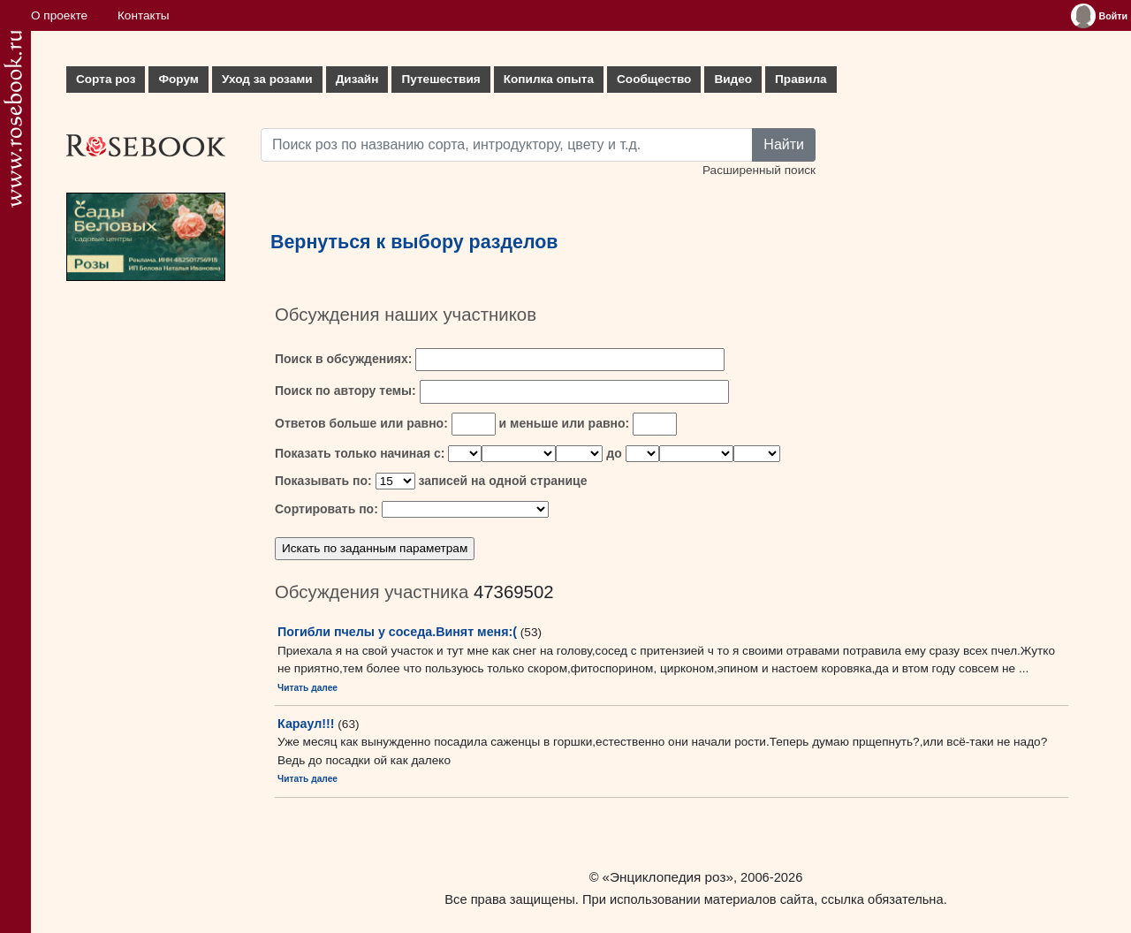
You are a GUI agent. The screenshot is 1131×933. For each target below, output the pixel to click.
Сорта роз (105, 79)
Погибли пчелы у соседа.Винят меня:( (397, 632)
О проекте (59, 15)
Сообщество (654, 79)
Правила (801, 79)
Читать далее (307, 688)
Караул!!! (306, 724)
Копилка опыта (549, 79)
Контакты (144, 15)
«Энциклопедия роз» (668, 876)
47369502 (514, 592)
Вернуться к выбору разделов (414, 242)
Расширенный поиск (759, 170)
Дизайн (357, 79)
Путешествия (440, 79)
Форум (178, 79)
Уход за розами (267, 79)
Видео (733, 79)
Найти (783, 144)
